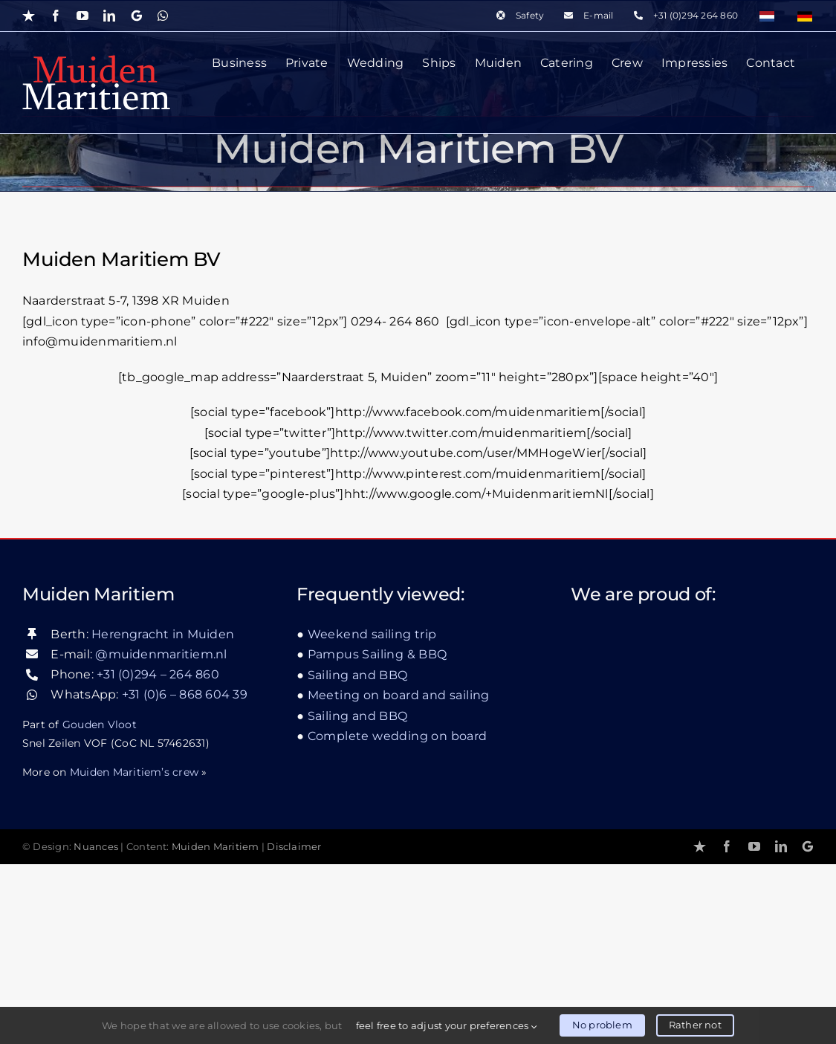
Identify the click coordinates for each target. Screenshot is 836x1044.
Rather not (695, 1025)
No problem (602, 1025)
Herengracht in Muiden (162, 813)
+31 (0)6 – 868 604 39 (184, 874)
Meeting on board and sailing (399, 875)
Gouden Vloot (99, 903)
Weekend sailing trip (372, 813)
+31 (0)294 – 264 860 (158, 854)
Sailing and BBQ (358, 854)
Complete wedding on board (397, 916)
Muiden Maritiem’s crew (134, 951)
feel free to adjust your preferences (446, 1025)
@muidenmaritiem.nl (161, 833)
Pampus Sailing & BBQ (377, 834)
